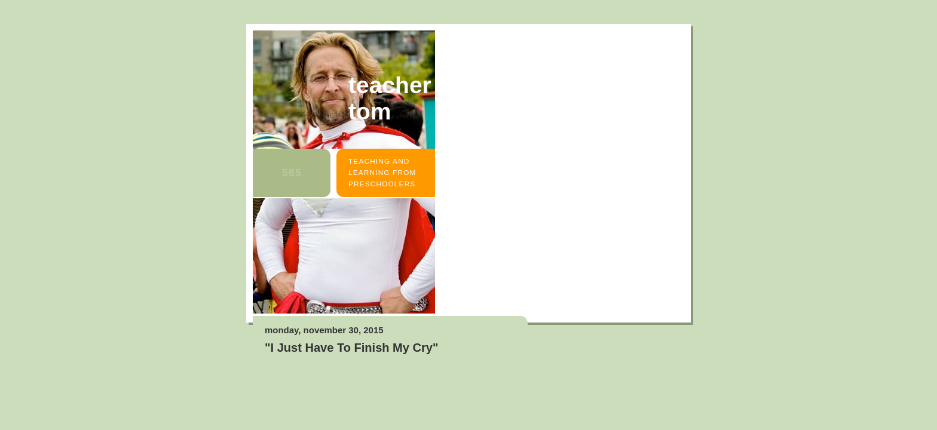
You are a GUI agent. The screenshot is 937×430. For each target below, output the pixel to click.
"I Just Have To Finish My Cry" (351, 347)
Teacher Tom (389, 98)
